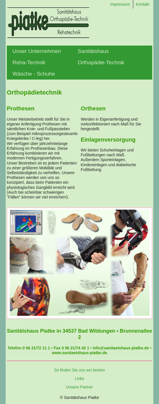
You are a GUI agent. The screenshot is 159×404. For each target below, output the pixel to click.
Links (79, 378)
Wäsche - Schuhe (33, 74)
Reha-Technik (28, 62)
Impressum (120, 4)
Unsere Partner (79, 387)
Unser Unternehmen (36, 51)
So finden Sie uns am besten (79, 370)
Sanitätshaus (93, 51)
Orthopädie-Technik (101, 62)
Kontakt (142, 4)
